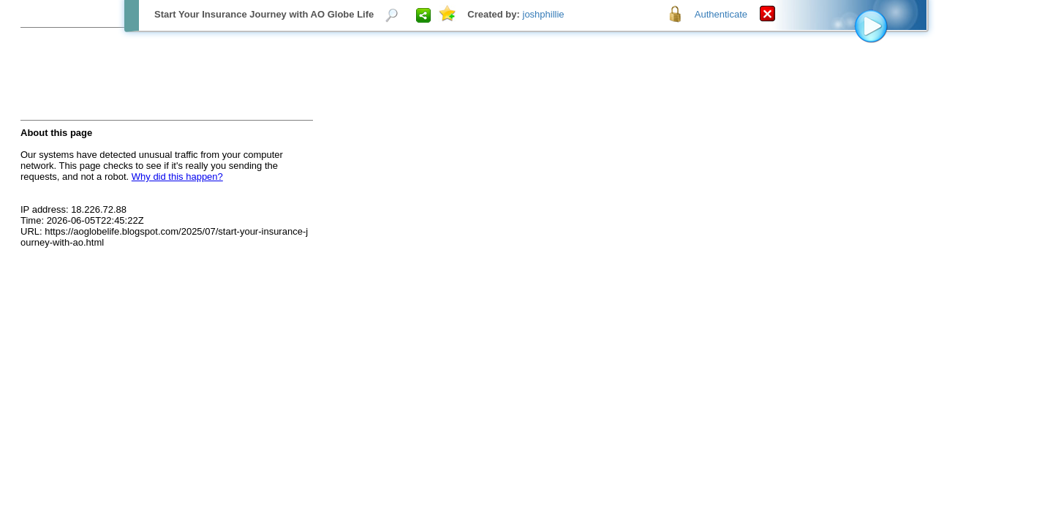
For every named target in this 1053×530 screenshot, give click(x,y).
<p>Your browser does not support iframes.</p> (526, 265)
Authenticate (721, 14)
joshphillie (544, 14)
